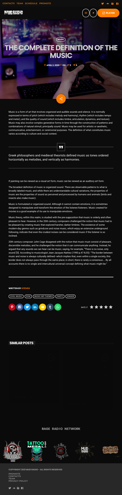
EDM (28, 296)
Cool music (16, 296)
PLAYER (108, 13)
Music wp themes (43, 296)
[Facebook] (117, 4)
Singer (70, 296)
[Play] (93, 13)
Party (60, 296)
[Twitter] (102, 4)
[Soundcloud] (107, 4)
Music (61, 39)
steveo (26, 288)
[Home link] (14, 13)
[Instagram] (112, 4)
